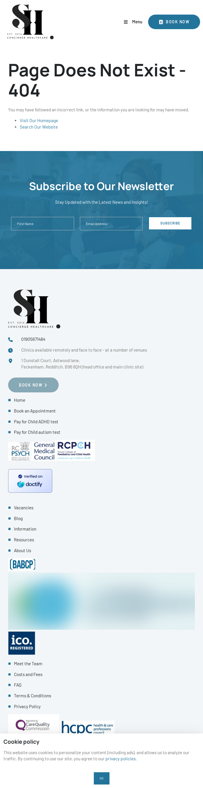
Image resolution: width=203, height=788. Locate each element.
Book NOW (20, 380)
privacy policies (120, 758)
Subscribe (170, 223)
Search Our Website (39, 126)
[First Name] (42, 223)
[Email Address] (111, 223)
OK (102, 778)
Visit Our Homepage (39, 120)
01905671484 (33, 339)
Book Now (160, 17)
